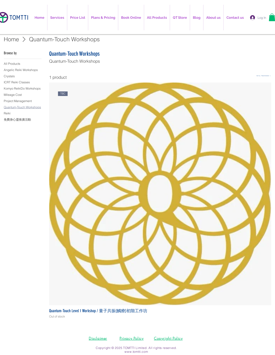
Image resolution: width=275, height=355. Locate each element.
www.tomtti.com (136, 351)
